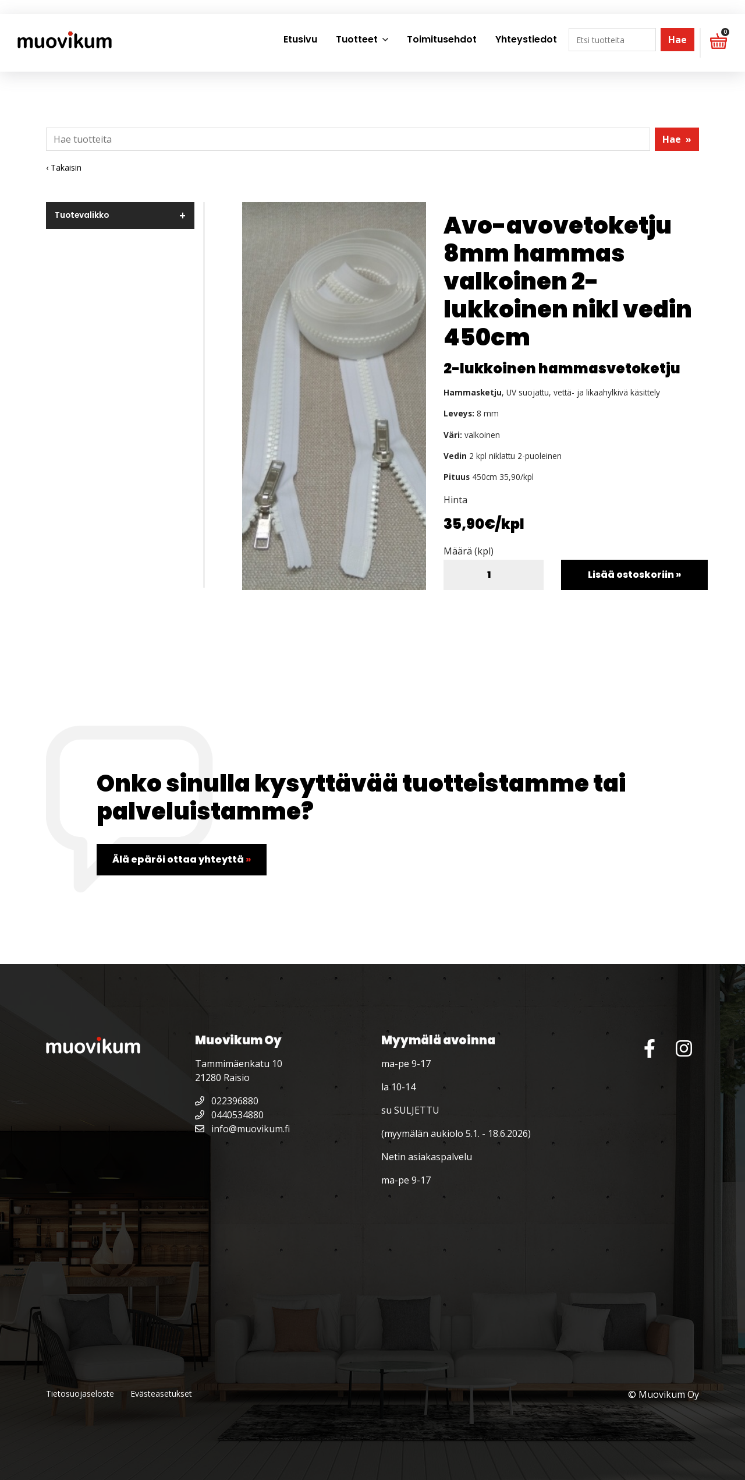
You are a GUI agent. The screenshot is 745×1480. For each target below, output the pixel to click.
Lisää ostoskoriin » (634, 574)
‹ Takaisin (63, 167)
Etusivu (300, 39)
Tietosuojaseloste (80, 1393)
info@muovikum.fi (242, 1128)
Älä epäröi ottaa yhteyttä (181, 859)
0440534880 (229, 1114)
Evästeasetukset (161, 1393)
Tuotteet (357, 39)
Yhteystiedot (526, 39)
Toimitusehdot (442, 39)
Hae (677, 39)
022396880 (226, 1100)
